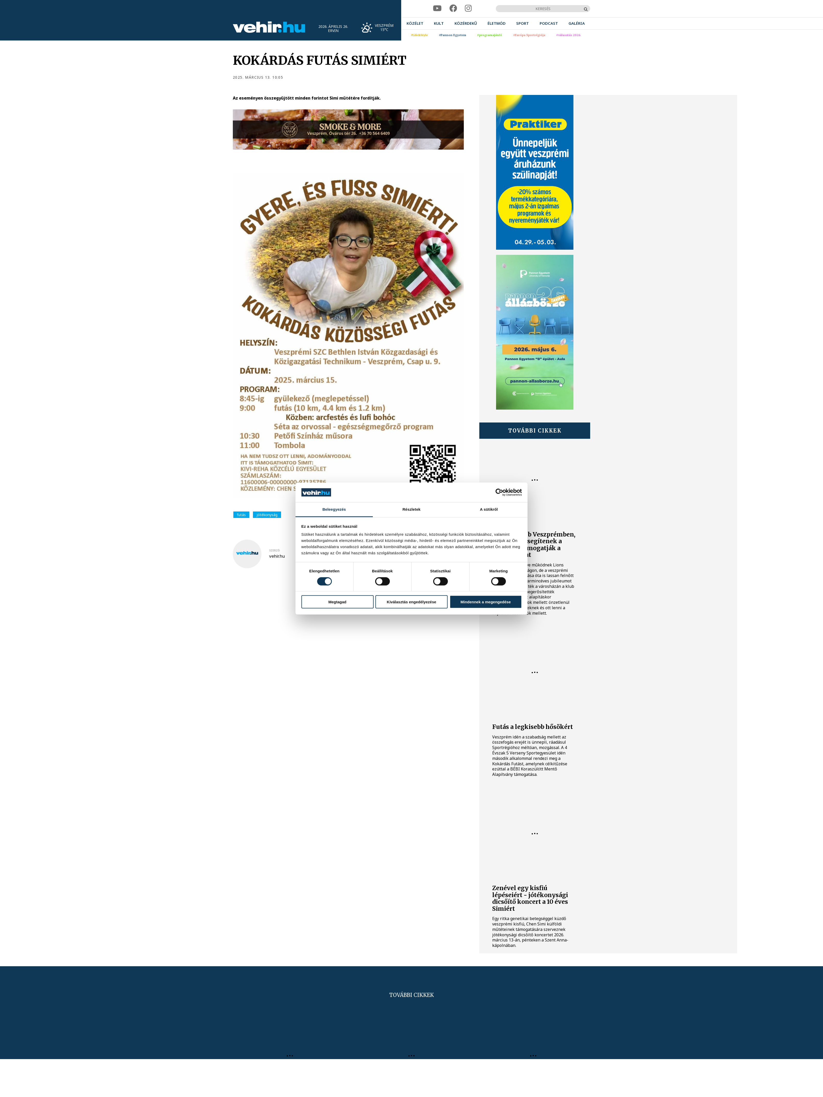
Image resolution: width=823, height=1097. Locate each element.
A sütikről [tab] (489, 509)
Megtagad (337, 602)
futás (241, 514)
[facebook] (453, 8)
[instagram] (468, 8)
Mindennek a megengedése (485, 602)
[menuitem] (415, 23)
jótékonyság (267, 514)
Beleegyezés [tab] (334, 509)
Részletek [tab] (411, 509)
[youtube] (437, 8)
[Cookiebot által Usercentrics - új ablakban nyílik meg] (499, 492)
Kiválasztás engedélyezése (411, 602)
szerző (274, 550)
